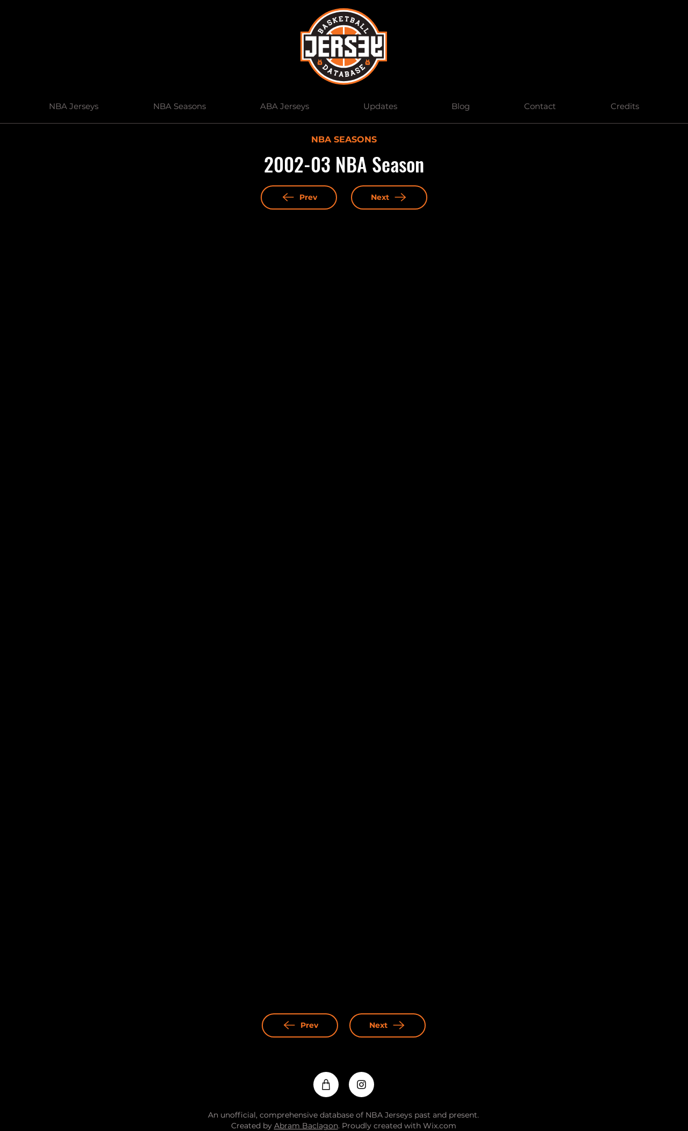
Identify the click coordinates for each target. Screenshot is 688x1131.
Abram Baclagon (306, 1125)
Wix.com (439, 1125)
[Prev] (299, 197)
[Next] (389, 197)
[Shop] (326, 1084)
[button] (74, 106)
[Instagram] (361, 1084)
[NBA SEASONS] (343, 140)
